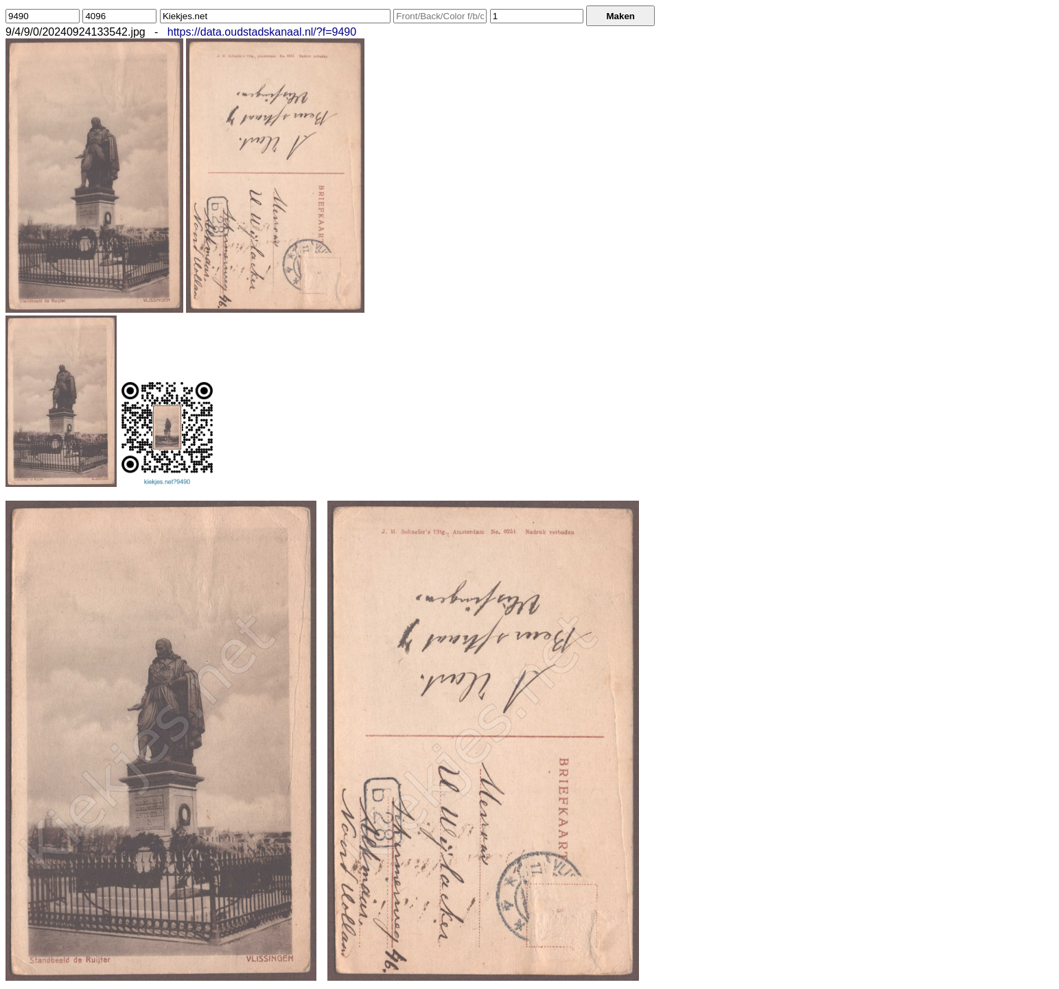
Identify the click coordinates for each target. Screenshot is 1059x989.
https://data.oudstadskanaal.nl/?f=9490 (261, 32)
